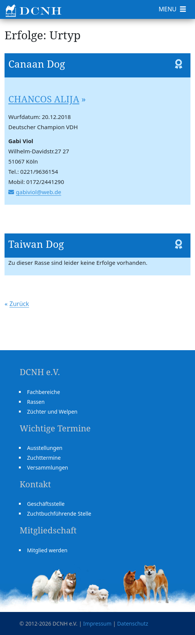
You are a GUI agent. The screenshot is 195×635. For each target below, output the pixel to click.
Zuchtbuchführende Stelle (59, 513)
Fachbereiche (43, 392)
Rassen (36, 401)
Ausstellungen (45, 447)
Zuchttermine (44, 457)
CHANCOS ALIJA (43, 99)
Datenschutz (132, 623)
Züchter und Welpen (52, 411)
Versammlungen (47, 467)
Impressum (97, 623)
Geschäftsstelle (46, 503)
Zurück (19, 304)
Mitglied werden (47, 550)
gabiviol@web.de (38, 192)
